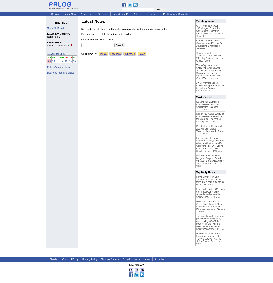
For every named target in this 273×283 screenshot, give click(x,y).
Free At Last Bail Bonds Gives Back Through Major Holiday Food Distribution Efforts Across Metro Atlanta (210, 205)
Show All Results (56, 28)
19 (53, 61)
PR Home (55, 14)
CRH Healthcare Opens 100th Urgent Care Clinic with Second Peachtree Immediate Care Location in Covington (209, 31)
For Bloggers (152, 14)
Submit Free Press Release (127, 14)
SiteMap (54, 259)
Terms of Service (110, 259)
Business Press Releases (60, 72)
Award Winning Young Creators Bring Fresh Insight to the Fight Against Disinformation (210, 87)
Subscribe (103, 14)
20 (49, 61)
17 (62, 61)
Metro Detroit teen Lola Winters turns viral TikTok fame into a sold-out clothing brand (210, 181)
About (147, 259)
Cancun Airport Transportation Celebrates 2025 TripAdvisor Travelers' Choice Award (209, 57)
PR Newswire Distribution (176, 14)
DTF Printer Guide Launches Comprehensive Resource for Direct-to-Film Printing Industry (210, 118)
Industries (129, 54)
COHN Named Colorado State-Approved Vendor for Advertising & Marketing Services (209, 44)
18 (58, 61)
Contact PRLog (70, 259)
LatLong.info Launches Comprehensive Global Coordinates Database (207, 104)
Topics (103, 54)
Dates (142, 54)
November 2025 (56, 54)
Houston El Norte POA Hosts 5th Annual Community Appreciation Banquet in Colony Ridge (210, 193)
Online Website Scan (60, 45)
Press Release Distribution (64, 7)
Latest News (70, 14)
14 (74, 61)
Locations (115, 54)
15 (70, 61)
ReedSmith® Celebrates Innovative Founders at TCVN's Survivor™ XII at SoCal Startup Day (208, 237)
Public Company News (59, 67)
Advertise (159, 259)
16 (66, 61)
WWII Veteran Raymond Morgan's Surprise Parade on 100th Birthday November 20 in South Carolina (210, 159)
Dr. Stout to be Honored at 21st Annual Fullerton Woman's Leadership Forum (210, 129)
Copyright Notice (131, 259)
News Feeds (87, 14)
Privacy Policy (89, 259)
